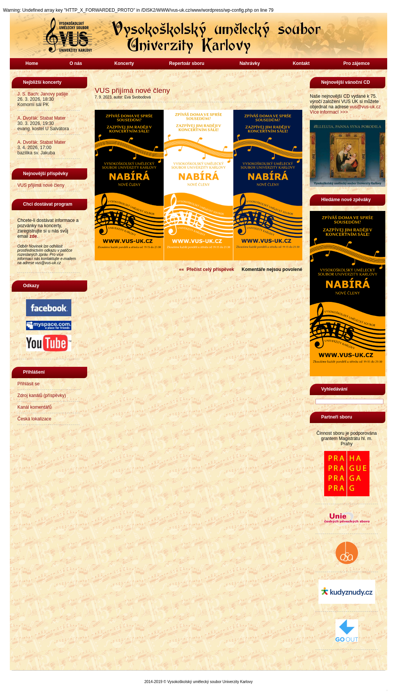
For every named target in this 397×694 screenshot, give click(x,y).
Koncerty (124, 63)
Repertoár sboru (186, 63)
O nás (75, 63)
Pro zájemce (356, 63)
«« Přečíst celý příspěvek (206, 269)
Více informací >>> (329, 112)
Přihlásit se (28, 383)
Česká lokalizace (34, 419)
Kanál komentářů (34, 407)
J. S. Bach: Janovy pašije (42, 94)
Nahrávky (250, 63)
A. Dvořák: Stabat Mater (41, 118)
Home (32, 63)
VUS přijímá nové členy (41, 185)
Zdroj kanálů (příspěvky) (41, 395)
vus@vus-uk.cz (365, 106)
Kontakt (301, 63)
